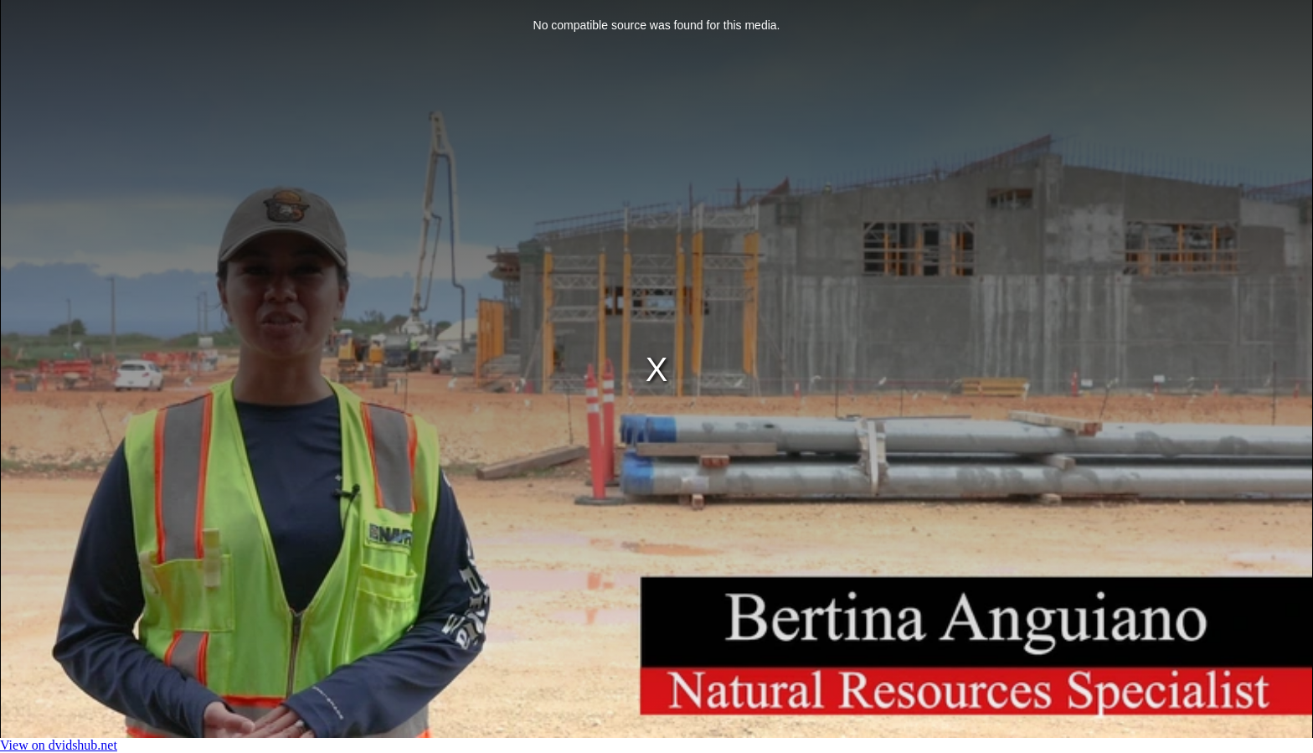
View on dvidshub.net (58, 745)
